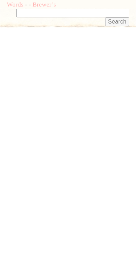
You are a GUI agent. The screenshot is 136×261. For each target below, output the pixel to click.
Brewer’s (44, 4)
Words (15, 4)
